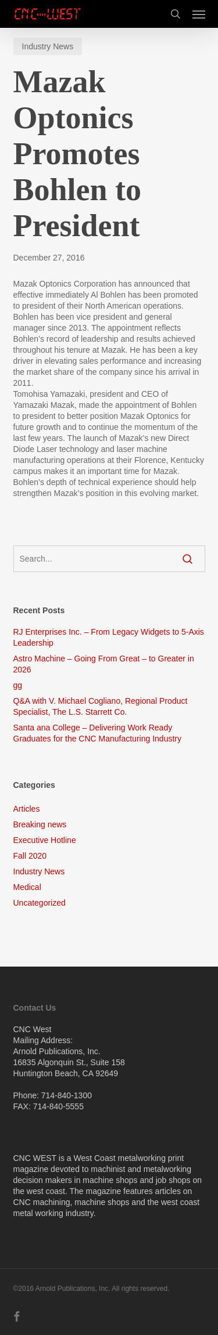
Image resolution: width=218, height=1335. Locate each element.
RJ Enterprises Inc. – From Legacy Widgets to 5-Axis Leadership (108, 637)
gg (18, 685)
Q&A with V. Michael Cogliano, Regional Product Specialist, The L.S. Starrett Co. (100, 706)
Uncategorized (39, 902)
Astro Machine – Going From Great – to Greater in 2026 (103, 664)
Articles (26, 808)
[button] (198, 14)
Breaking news (40, 824)
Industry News (48, 46)
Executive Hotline (44, 840)
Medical (27, 887)
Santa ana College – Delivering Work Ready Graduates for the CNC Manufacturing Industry (97, 733)
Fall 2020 (30, 855)
